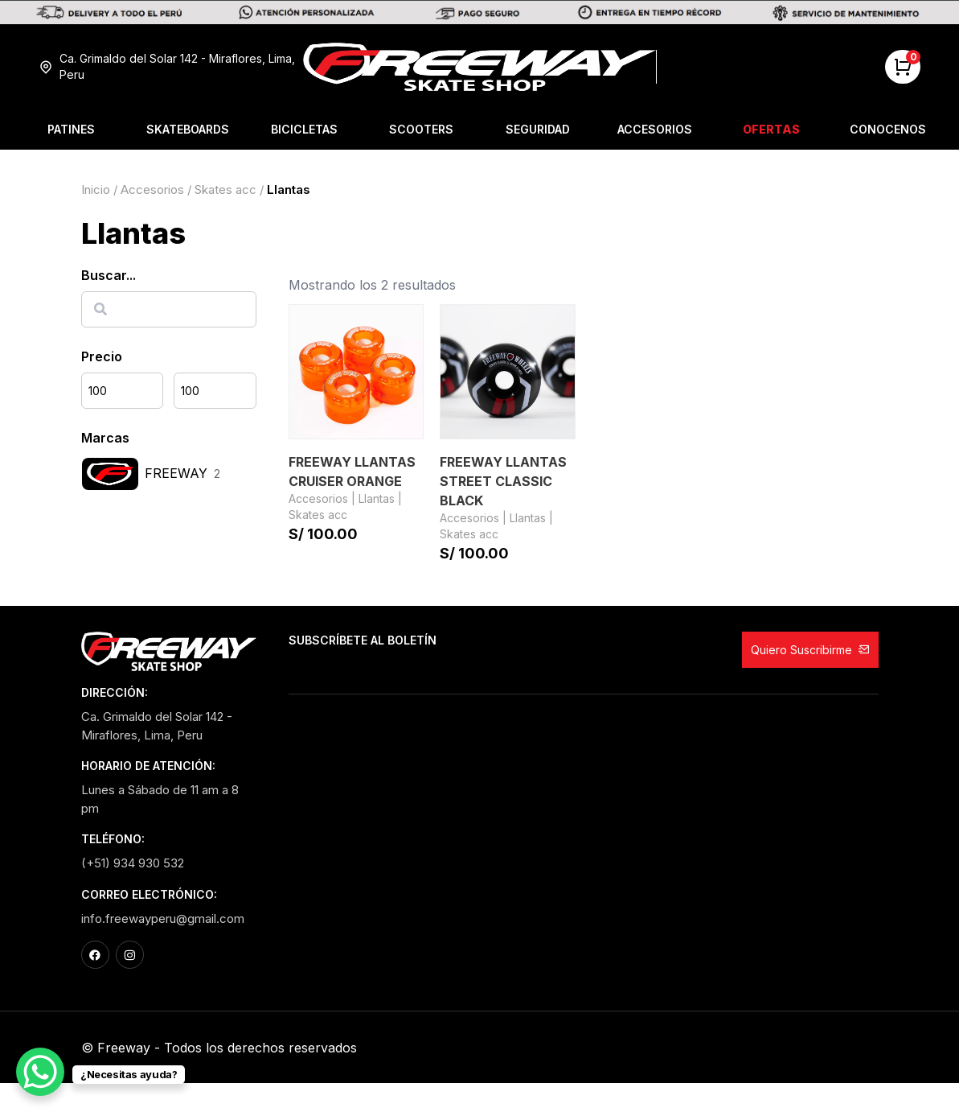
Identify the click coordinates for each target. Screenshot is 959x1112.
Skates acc (225, 189)
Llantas (377, 498)
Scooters (421, 129)
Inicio (95, 189)
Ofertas (771, 129)
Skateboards (187, 129)
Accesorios (654, 129)
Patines (71, 129)
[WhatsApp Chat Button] (40, 1072)
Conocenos (888, 129)
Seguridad (538, 129)
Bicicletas (304, 129)
